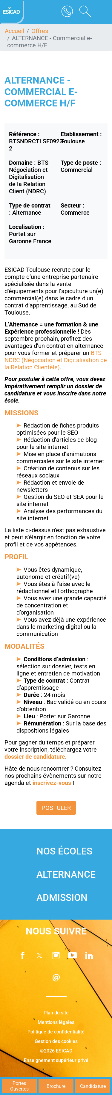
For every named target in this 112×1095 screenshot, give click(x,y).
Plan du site (56, 1013)
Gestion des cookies (56, 1041)
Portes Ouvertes (19, 1086)
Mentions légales (56, 1022)
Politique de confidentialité (56, 1032)
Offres (39, 30)
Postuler (56, 807)
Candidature (93, 1086)
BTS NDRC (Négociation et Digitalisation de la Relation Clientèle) (55, 360)
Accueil (14, 30)
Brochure (56, 1086)
